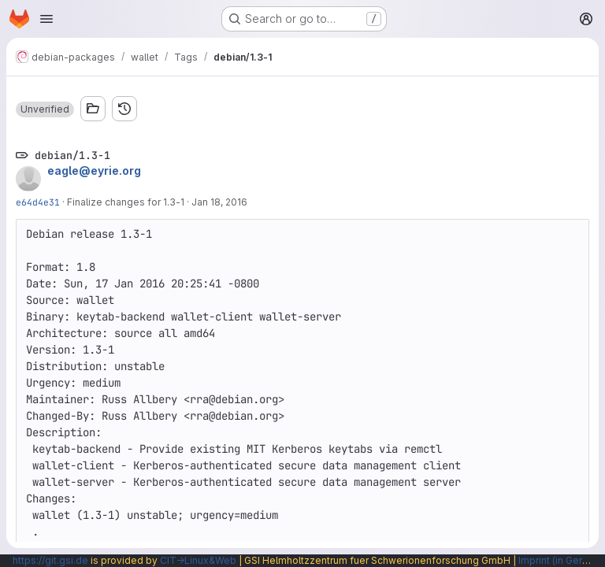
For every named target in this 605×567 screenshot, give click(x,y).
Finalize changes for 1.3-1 (125, 202)
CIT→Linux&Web (198, 560)
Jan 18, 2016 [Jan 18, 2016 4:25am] (219, 202)
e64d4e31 (38, 202)
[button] (45, 109)
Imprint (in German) (561, 560)
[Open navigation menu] (46, 19)
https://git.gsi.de (50, 560)
